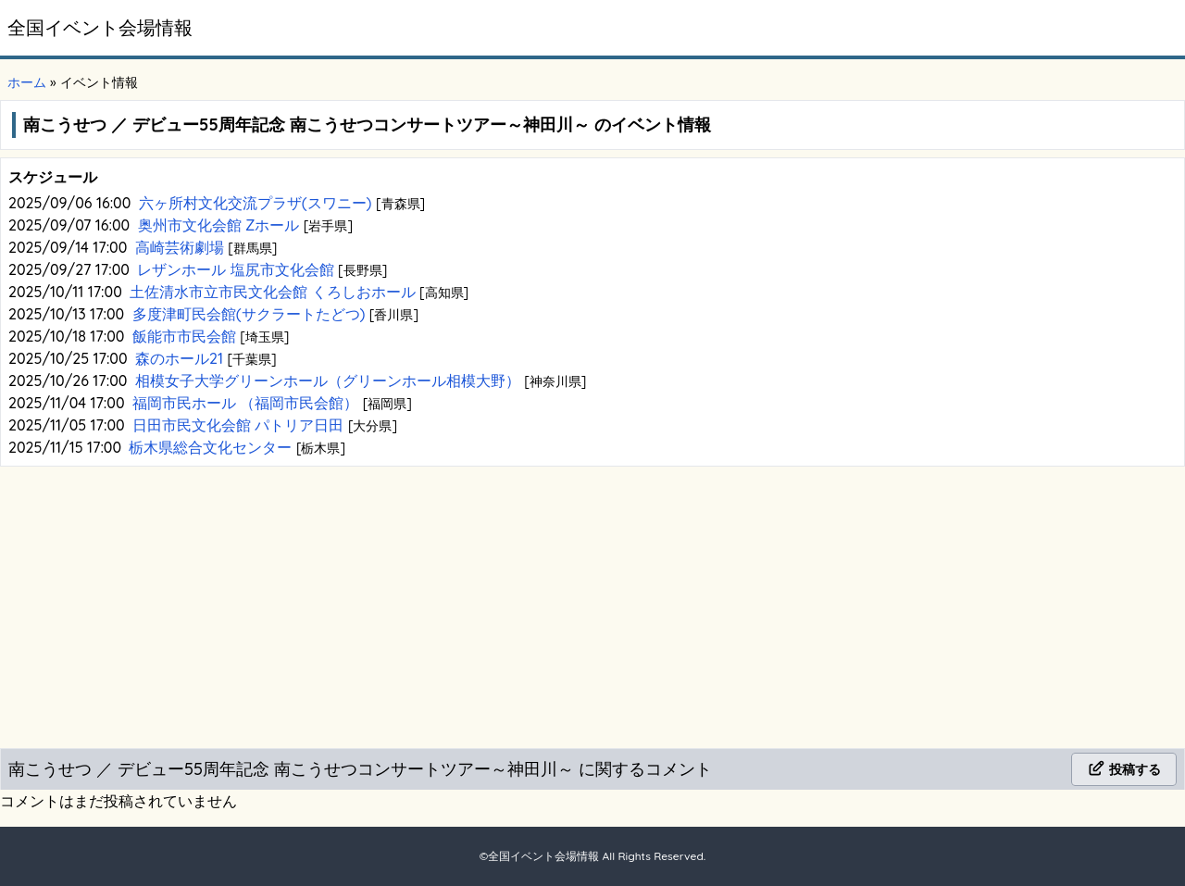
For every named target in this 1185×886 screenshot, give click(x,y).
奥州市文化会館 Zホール (221, 225)
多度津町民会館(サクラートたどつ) (250, 314)
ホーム (26, 82)
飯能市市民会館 (186, 336)
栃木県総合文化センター (212, 447)
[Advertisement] (592, 603)
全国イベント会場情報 (100, 27)
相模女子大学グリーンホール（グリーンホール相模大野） (329, 380)
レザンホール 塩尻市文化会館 (237, 269)
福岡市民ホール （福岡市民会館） (247, 402)
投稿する (1124, 769)
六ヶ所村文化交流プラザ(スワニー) (257, 202)
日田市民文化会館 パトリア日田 (240, 425)
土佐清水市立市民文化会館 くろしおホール (274, 291)
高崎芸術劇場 (181, 247)
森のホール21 (181, 358)
